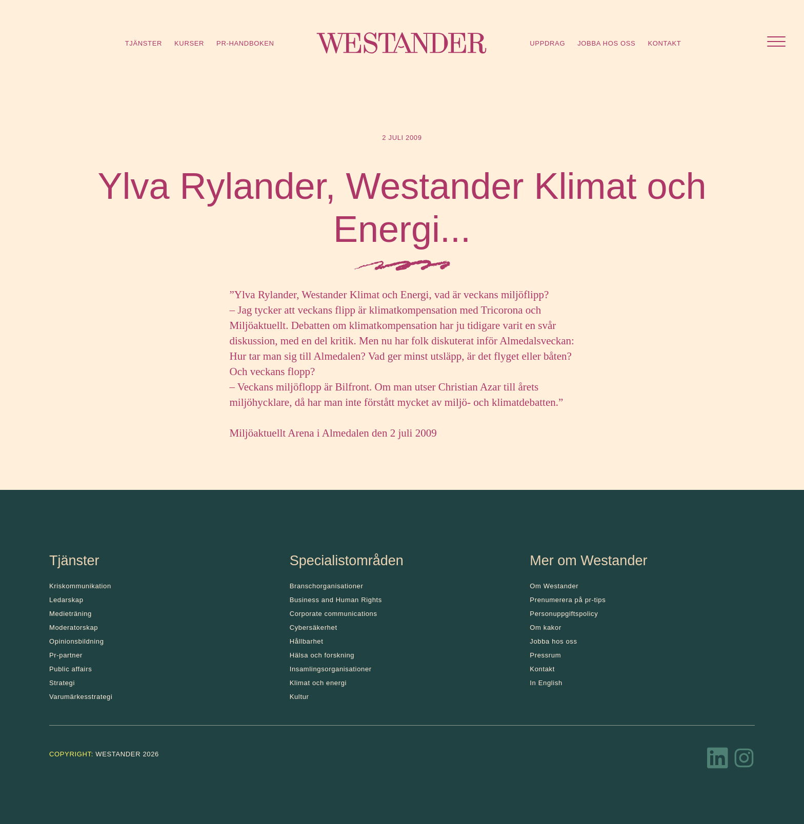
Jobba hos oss (606, 43)
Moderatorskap (73, 627)
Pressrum (545, 655)
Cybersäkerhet (313, 627)
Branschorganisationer (327, 586)
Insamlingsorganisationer (331, 669)
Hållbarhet (307, 641)
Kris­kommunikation (80, 586)
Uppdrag (547, 43)
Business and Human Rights (336, 600)
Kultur (299, 697)
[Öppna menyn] (776, 42)
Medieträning (70, 613)
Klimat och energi (318, 683)
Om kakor (545, 627)
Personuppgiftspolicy (564, 613)
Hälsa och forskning (322, 655)
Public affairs (70, 669)
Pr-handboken (245, 43)
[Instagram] (744, 761)
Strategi (62, 683)
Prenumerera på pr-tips (568, 600)
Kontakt (664, 43)
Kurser (189, 43)
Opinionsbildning (76, 641)
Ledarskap (66, 600)
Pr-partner (66, 655)
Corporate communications (333, 613)
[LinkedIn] (718, 761)
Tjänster (143, 43)
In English (546, 683)
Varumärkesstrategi (80, 697)
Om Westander (554, 586)
